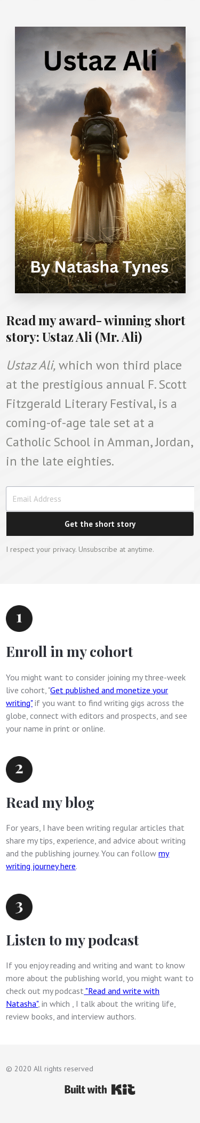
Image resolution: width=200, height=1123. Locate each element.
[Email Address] (100, 498)
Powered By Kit (100, 1089)
